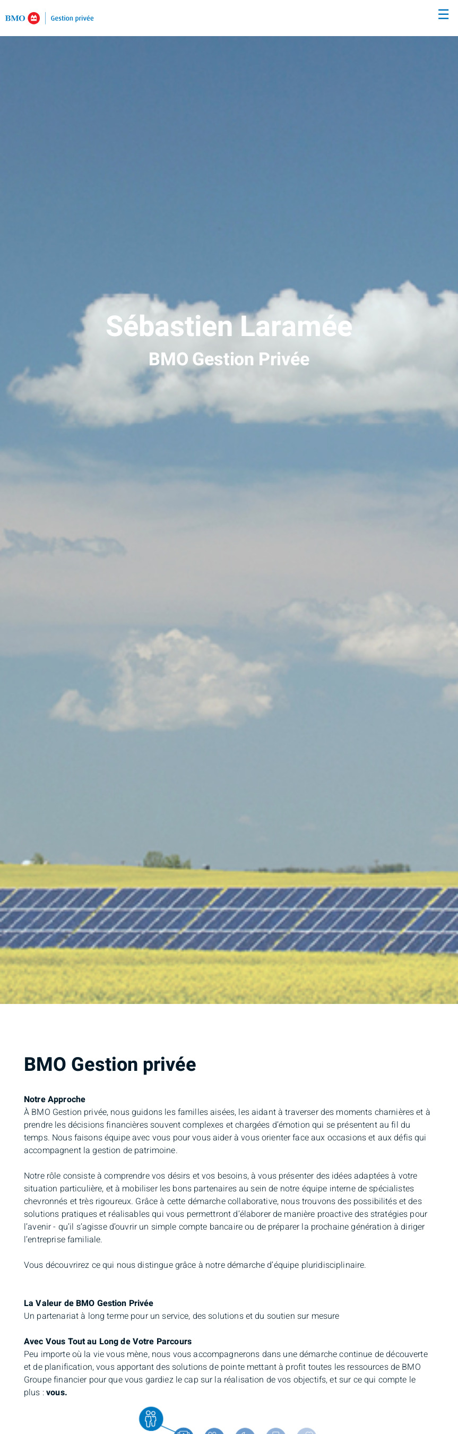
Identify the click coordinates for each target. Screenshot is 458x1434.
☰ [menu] (443, 15)
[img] (229, 502)
